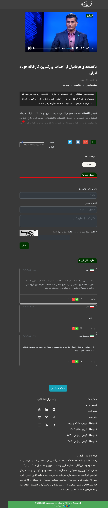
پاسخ (88, 299)
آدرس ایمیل (87, 203)
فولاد (84, 164)
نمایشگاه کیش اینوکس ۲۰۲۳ (78, 435)
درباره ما (88, 399)
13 (77, 328)
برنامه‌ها (73, 85)
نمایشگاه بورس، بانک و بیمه (78, 423)
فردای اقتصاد (85, 4)
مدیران (62, 85)
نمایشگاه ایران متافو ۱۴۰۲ (79, 429)
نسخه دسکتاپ (54, 388)
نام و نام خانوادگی (83, 189)
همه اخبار (88, 411)
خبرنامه (89, 417)
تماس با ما (87, 405)
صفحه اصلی (87, 85)
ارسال (20, 245)
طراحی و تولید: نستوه (56, 506)
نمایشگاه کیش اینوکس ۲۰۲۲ (78, 441)
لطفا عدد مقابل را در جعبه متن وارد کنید (70, 232)
